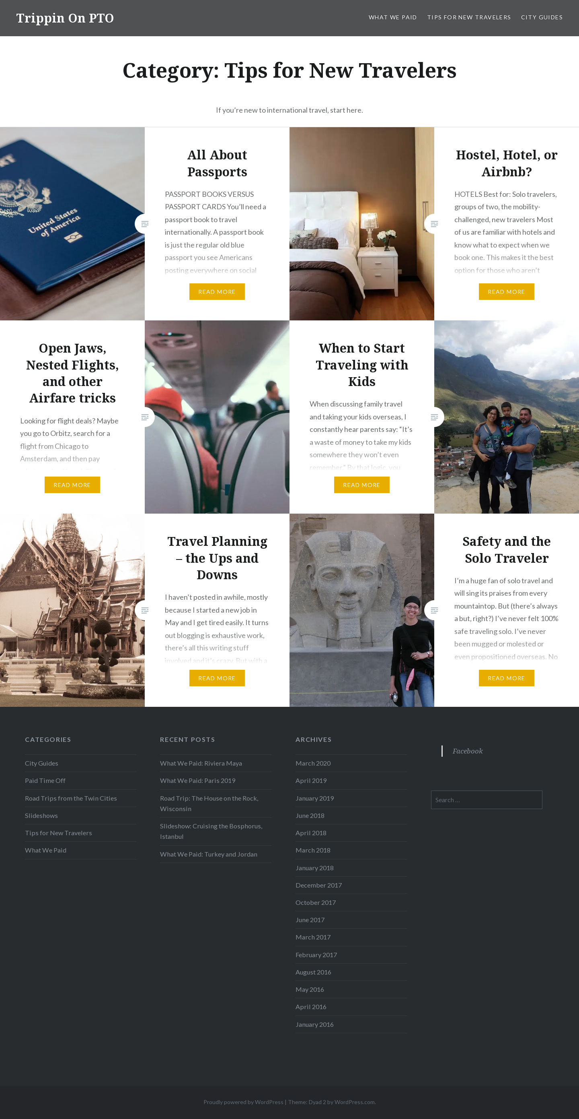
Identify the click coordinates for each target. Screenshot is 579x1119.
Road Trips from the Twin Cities (71, 798)
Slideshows (41, 815)
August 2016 (313, 972)
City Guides (542, 17)
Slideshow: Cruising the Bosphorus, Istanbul (211, 831)
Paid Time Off (45, 780)
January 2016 (315, 1024)
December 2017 (319, 885)
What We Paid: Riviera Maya (201, 763)
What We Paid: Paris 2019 (197, 780)
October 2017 (316, 902)
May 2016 (310, 989)
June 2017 (310, 919)
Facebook (468, 751)
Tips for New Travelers (469, 17)
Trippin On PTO (65, 18)
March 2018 (313, 850)
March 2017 (313, 937)
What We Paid (393, 17)
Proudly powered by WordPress (243, 1101)
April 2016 (311, 1006)
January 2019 (315, 798)
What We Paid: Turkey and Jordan (208, 854)
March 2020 (313, 763)
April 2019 (311, 780)
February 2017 (316, 954)
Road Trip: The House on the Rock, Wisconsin (209, 803)
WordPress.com (355, 1101)
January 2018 (315, 867)
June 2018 (310, 815)
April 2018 (311, 832)
